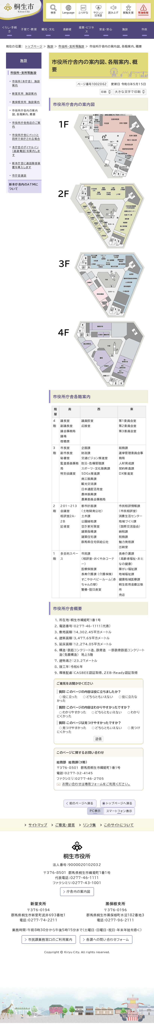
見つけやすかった (75, 727)
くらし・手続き (9, 29)
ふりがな (83, 12)
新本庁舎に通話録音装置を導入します (26, 165)
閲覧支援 (128, 12)
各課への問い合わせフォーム (107, 939)
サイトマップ (38, 825)
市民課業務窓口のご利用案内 (50, 939)
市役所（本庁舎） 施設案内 (26, 83)
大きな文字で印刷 (128, 91)
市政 (144, 29)
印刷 (104, 92)
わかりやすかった (75, 712)
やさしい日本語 (98, 14)
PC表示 (95, 810)
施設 (125, 29)
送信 (98, 738)
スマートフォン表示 (119, 811)
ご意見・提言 (65, 825)
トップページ (33, 46)
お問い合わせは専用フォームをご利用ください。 (96, 784)
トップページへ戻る (119, 803)
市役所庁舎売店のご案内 (26, 124)
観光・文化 (48, 29)
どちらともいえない (100, 696)
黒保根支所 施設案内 (26, 102)
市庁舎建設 (19, 175)
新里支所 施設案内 (24, 93)
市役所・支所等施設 (71, 46)
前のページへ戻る (81, 803)
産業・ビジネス (86, 29)
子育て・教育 (29, 29)
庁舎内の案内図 (78, 891)
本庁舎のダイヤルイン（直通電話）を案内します (26, 151)
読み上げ (113, 12)
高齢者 (67, 29)
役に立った (71, 696)
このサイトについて (119, 825)
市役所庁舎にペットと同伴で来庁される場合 (26, 137)
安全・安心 (105, 29)
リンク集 (89, 825)
